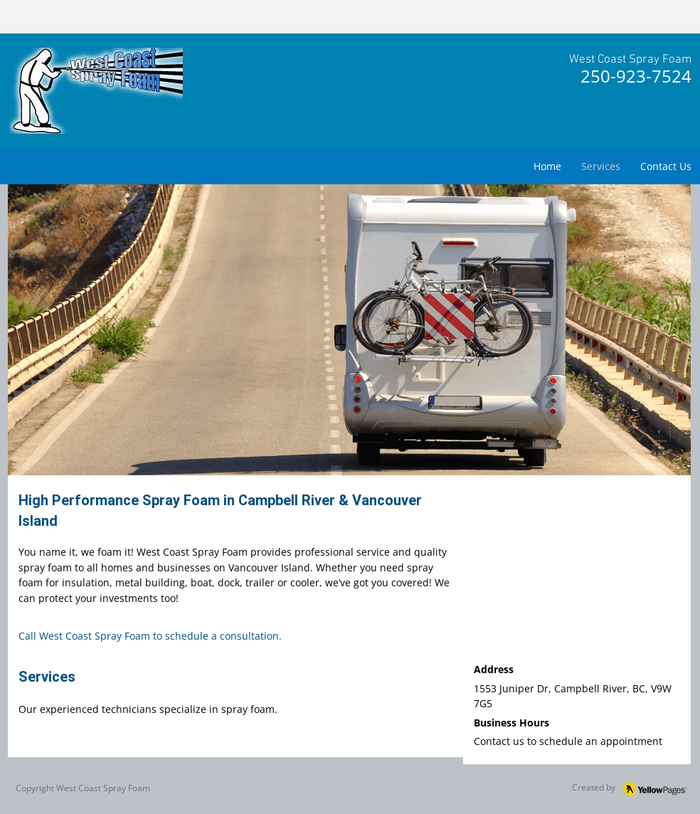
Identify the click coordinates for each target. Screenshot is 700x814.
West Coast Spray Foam (103, 788)
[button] (349, 330)
